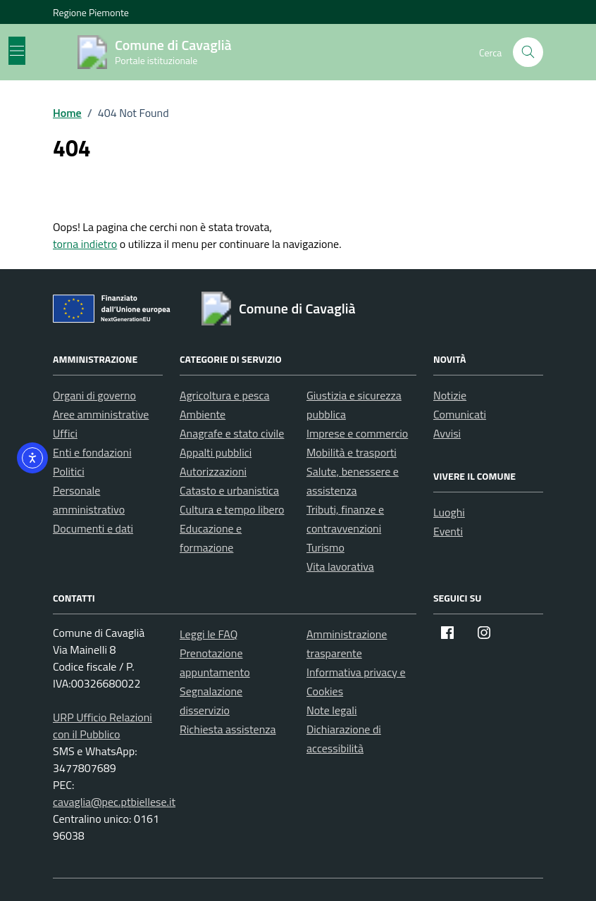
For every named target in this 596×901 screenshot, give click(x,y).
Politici (69, 471)
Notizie (449, 395)
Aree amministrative (101, 414)
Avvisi (447, 433)
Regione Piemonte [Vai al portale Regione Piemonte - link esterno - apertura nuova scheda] (91, 12)
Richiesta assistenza (228, 729)
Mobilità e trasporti (351, 452)
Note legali (331, 710)
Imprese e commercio (357, 433)
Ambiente (202, 414)
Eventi (448, 531)
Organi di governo (94, 395)
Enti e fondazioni (92, 452)
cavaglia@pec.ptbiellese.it (114, 801)
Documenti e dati (93, 528)
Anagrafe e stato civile (232, 433)
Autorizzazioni (213, 471)
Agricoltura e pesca (224, 395)
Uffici (65, 433)
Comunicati (459, 414)
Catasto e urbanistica (229, 490)
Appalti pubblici (216, 452)
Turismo (325, 547)
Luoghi (449, 512)
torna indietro (85, 243)
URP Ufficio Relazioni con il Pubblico (102, 725)
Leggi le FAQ (208, 634)
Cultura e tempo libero (232, 509)
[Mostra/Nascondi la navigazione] (16, 50)
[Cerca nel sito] (528, 52)
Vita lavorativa (340, 566)
